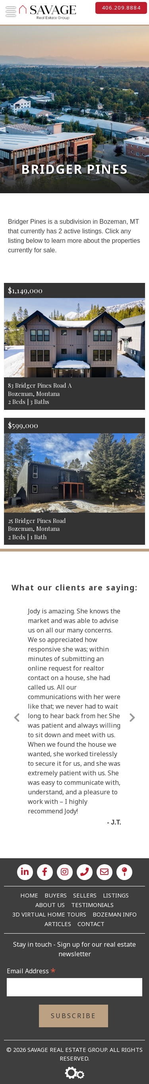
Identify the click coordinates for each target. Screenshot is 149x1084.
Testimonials (92, 905)
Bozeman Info (115, 914)
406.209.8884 (121, 7)
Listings (116, 895)
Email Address (31, 971)
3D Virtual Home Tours (49, 914)
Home (29, 895)
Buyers (56, 895)
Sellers (85, 895)
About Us (50, 905)
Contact (90, 924)
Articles (58, 924)
